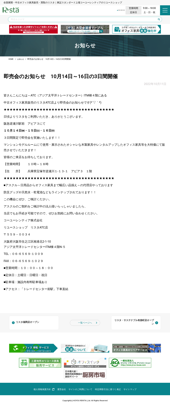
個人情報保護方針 (41, 389)
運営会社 (59, 389)
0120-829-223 (100, 10)
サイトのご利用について (80, 389)
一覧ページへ (85, 322)
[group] (33, 29)
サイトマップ (133, 389)
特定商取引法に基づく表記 (109, 389)
